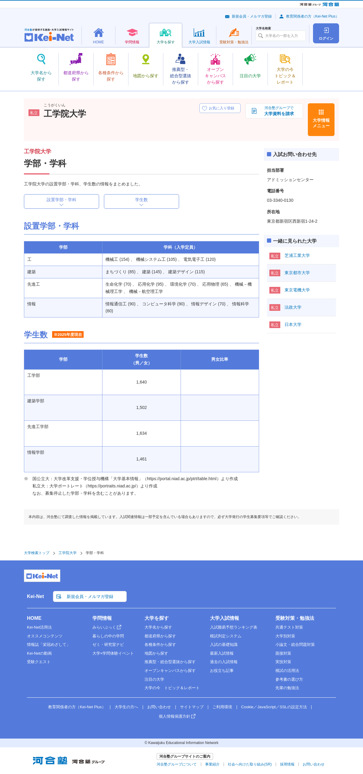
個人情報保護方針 (174, 716)
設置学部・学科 (61, 199)
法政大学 (293, 307)
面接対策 (283, 653)
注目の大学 (154, 679)
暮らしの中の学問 (108, 636)
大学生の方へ (126, 707)
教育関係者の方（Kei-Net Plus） (312, 16)
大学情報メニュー (321, 123)
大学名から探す (158, 627)
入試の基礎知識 (224, 644)
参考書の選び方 (289, 679)
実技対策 (283, 661)
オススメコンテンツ (44, 636)
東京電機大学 (297, 289)
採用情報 (287, 764)
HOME (34, 618)
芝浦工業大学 (297, 255)
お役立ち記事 (222, 670)
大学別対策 (285, 636)
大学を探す (157, 618)
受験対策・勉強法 (294, 618)
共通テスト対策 (289, 627)
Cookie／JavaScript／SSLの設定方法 (274, 707)
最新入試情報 (222, 653)
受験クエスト (39, 661)
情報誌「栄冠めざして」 (48, 644)
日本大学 (293, 324)
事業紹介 (212, 764)
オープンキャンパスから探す (170, 670)
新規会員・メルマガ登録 (252, 16)
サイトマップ (192, 707)
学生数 (141, 199)
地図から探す (156, 653)
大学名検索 (263, 28)
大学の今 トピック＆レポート (172, 688)
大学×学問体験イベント (113, 653)
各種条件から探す (160, 644)
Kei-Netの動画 (39, 653)
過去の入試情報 (224, 661)
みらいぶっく (104, 627)
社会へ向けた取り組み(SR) (250, 764)
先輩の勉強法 (287, 688)
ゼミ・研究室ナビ (108, 644)
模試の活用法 (287, 670)
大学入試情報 (224, 618)
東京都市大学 (297, 272)
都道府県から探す (160, 636)
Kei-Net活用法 (39, 627)
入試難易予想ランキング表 (233, 627)
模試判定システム (225, 636)
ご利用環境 (222, 707)
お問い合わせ (159, 707)
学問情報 (102, 618)
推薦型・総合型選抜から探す (170, 661)
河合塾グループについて (177, 764)
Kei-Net (35, 596)
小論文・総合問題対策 (295, 644)
